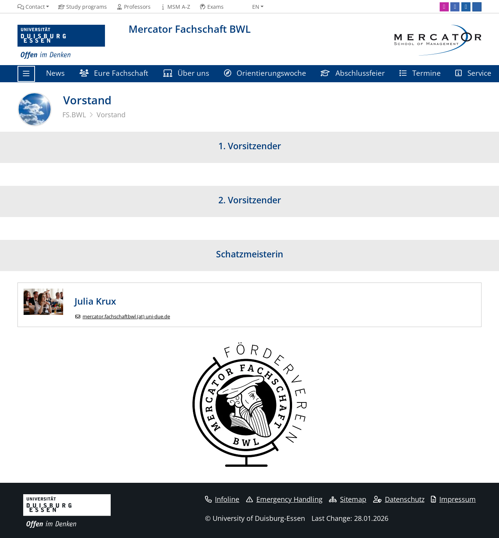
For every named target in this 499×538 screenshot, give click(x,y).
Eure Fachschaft (114, 73)
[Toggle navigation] (26, 74)
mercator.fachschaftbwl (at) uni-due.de (126, 316)
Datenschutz (398, 499)
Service (473, 73)
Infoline (222, 499)
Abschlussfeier (353, 73)
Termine (420, 73)
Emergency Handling (284, 499)
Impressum (453, 499)
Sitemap (347, 499)
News (55, 73)
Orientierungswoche (265, 73)
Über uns (186, 73)
